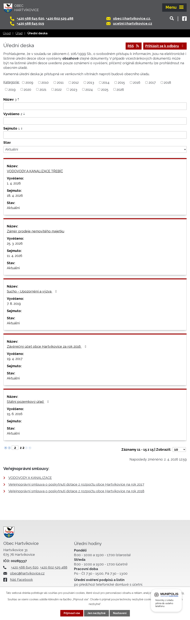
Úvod (7, 33)
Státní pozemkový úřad (28, 402)
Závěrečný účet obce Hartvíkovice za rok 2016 (47, 346)
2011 (60, 82)
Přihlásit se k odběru (165, 46)
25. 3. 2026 (15, 243)
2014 (105, 82)
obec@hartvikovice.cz (131, 18)
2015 (121, 82)
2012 (75, 82)
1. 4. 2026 (14, 183)
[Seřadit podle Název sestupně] (19, 100)
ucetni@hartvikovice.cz (132, 23)
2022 (58, 89)
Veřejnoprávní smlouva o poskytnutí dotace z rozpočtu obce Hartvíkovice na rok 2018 (76, 491)
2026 (120, 89)
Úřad (19, 33)
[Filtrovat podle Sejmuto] (95, 135)
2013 (90, 82)
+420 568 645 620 (30, 18)
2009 (29, 82)
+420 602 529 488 (59, 18)
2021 (43, 89)
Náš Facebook (21, 580)
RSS (134, 46)
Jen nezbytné (96, 613)
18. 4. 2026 (15, 196)
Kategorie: (11, 82)
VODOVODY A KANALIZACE (30, 478)
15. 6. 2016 (14, 414)
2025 (104, 89)
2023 (73, 89)
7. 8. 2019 (14, 304)
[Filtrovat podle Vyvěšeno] (95, 121)
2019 (12, 89)
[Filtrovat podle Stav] (95, 149)
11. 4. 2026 (14, 256)
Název (10, 99)
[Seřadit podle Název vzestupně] (19, 98)
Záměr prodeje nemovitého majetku (35, 231)
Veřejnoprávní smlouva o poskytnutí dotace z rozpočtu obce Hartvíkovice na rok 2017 (76, 484)
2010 (45, 82)
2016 (136, 82)
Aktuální (13, 208)
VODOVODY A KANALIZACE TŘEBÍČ (35, 171)
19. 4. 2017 (14, 359)
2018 (167, 82)
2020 (27, 89)
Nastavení (120, 613)
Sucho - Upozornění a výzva (32, 291)
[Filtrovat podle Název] (95, 106)
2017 (152, 82)
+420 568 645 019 (30, 23)
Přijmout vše (72, 613)
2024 (89, 89)
